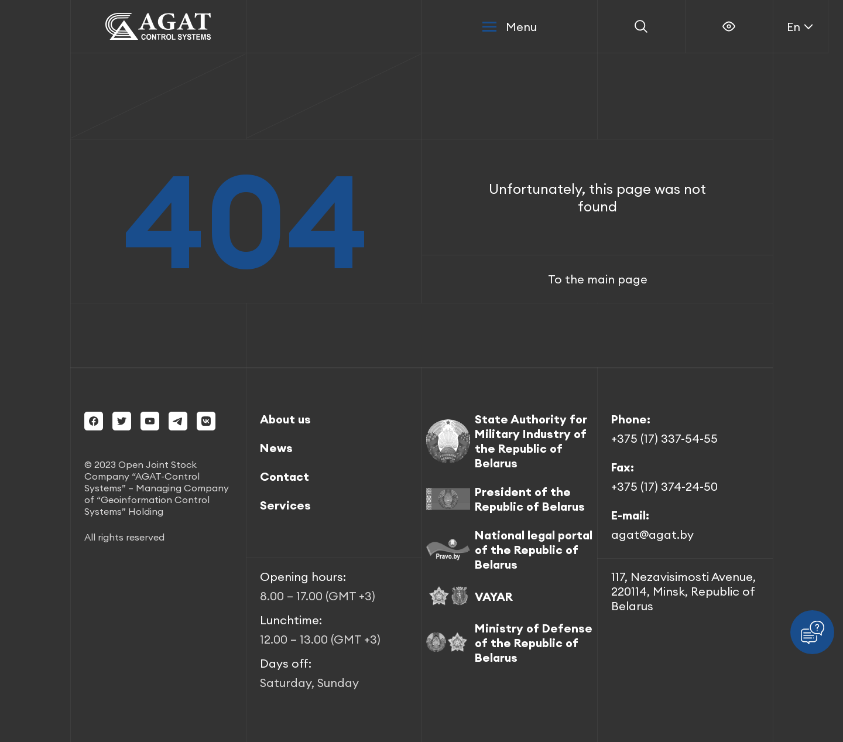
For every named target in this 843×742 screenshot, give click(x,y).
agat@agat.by (652, 534)
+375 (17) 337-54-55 (664, 438)
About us (285, 419)
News (276, 447)
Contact (284, 476)
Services (285, 505)
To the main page (597, 279)
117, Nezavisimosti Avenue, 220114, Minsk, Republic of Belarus (683, 591)
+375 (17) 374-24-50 (664, 486)
